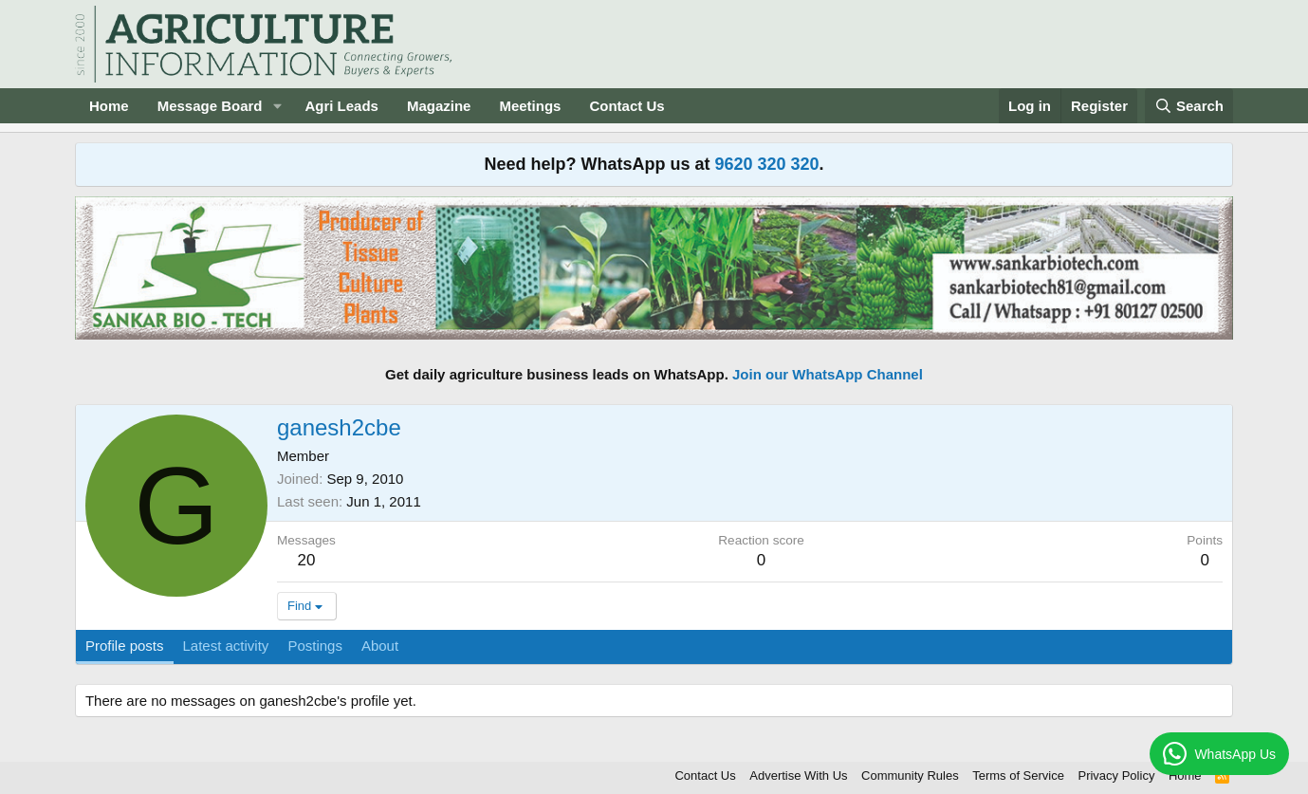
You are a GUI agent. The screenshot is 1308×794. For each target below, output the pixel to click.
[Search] (1189, 105)
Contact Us (626, 106)
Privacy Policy (1116, 775)
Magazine (439, 106)
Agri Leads (341, 106)
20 (306, 560)
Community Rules (910, 775)
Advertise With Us (798, 775)
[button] (277, 105)
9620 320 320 (766, 164)
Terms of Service (1018, 775)
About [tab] (379, 645)
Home (109, 106)
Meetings (530, 106)
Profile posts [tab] (124, 645)
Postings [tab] (314, 645)
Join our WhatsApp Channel (827, 374)
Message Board (210, 106)
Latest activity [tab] (226, 645)
